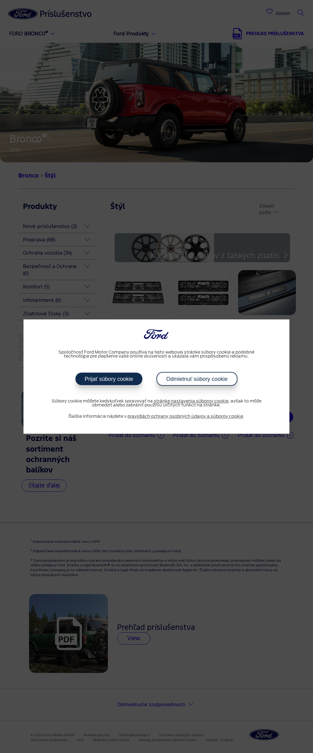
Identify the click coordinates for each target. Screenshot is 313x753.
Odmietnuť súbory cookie (197, 379)
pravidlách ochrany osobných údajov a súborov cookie (185, 416)
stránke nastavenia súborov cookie (191, 401)
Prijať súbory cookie (109, 379)
